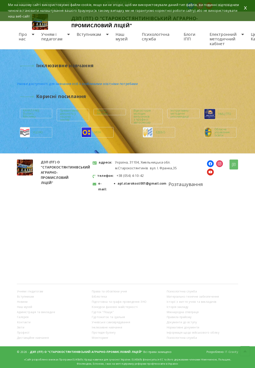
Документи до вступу (182, 322)
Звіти (20, 327)
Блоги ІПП (189, 36)
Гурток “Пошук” (103, 312)
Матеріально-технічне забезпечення (193, 296)
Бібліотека (99, 296)
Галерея (23, 317)
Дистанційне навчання (33, 338)
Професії (23, 332)
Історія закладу (177, 307)
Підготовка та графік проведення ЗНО (119, 302)
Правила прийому (179, 317)
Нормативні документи (183, 327)
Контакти (23, 322)
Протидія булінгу (104, 332)
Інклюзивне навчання (107, 327)
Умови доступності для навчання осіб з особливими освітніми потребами (77, 84)
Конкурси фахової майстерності (115, 307)
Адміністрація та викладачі (36, 312)
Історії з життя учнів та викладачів (192, 302)
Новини (22, 302)
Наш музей (122, 36)
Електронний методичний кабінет (223, 39)
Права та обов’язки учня (109, 291)
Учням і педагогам (51, 36)
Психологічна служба (155, 36)
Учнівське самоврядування (111, 322)
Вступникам (89, 34)
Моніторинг (100, 338)
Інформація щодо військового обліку (193, 332)
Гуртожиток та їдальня (108, 317)
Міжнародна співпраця (183, 312)
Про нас (23, 36)
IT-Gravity (231, 352)
